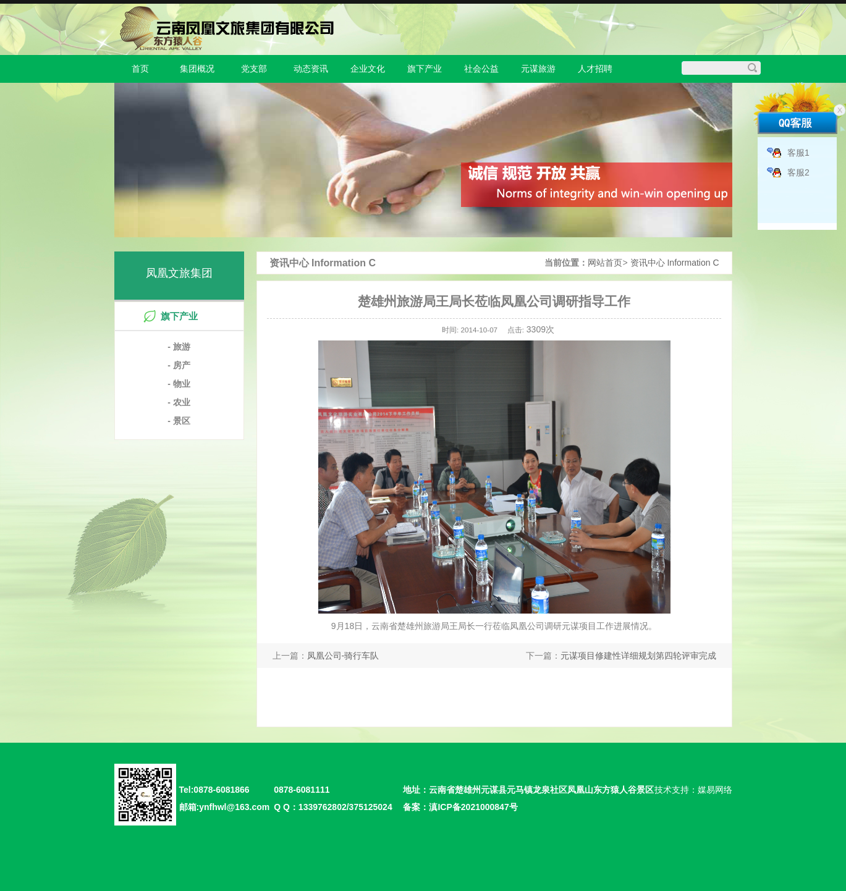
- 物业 (178, 384)
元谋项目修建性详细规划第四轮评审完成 (638, 656)
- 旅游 (178, 347)
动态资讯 (311, 69)
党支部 (254, 69)
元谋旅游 (538, 69)
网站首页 (605, 263)
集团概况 (197, 69)
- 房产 (178, 365)
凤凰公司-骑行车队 (343, 656)
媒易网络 (715, 790)
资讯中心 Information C (674, 263)
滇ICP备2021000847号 (473, 807)
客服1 (798, 153)
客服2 (798, 172)
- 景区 (178, 421)
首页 (140, 69)
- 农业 (178, 402)
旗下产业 (424, 69)
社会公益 (481, 69)
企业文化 (367, 69)
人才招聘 (595, 69)
